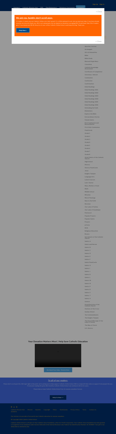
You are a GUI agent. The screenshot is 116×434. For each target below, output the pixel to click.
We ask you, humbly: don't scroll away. (35, 18)
